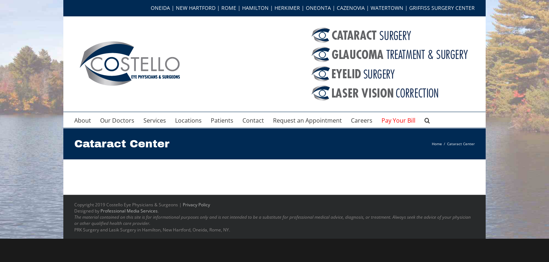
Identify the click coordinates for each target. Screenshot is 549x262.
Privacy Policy (196, 205)
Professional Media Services (129, 211)
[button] (460, 120)
